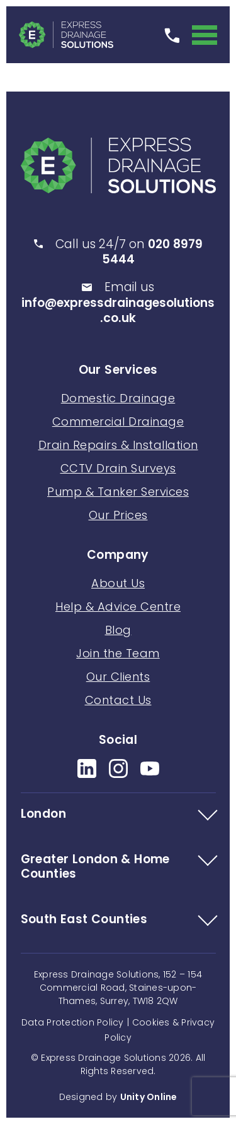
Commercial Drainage (118, 421)
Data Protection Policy (72, 1022)
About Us (118, 583)
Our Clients (118, 677)
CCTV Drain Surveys (118, 468)
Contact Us (118, 700)
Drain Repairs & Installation (118, 445)
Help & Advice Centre (118, 606)
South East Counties (84, 919)
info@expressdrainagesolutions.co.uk (118, 310)
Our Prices (118, 515)
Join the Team (118, 653)
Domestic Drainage (118, 398)
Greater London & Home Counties (95, 867)
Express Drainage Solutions (66, 35)
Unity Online (148, 1097)
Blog (118, 630)
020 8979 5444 (152, 252)
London (43, 814)
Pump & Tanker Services (118, 491)
